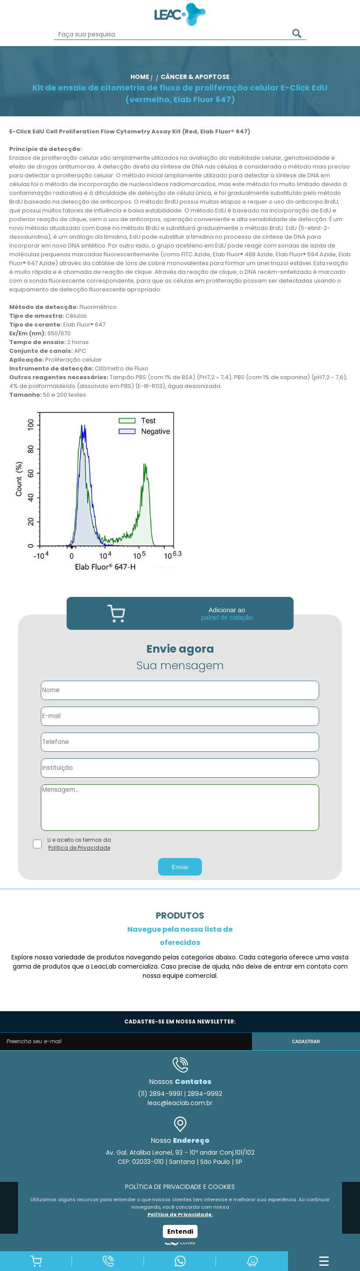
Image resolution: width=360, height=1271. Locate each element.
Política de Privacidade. (180, 1214)
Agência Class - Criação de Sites (180, 1242)
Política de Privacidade (79, 847)
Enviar (180, 867)
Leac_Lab (180, 14)
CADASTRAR (306, 1041)
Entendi (180, 1231)
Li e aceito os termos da (79, 844)
